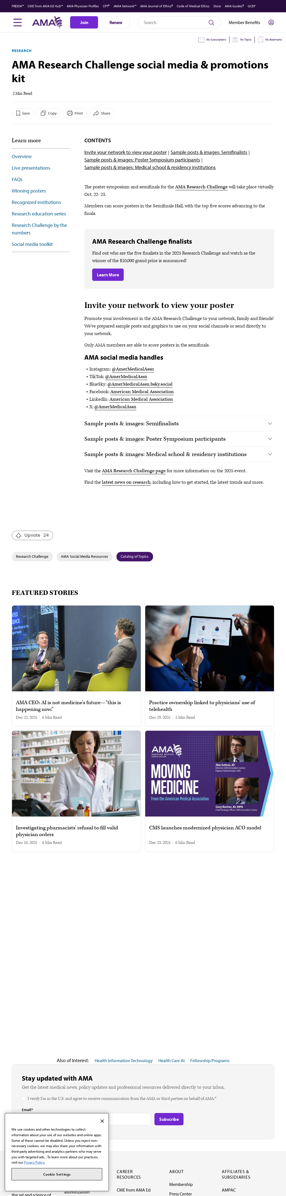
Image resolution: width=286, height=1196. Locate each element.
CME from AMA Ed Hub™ (45, 6)
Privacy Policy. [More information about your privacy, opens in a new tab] (34, 1162)
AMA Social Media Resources (84, 556)
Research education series (39, 213)
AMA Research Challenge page (134, 471)
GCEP (251, 6)
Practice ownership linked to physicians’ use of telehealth (202, 706)
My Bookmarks (273, 39)
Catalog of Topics (135, 556)
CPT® (106, 6)
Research (22, 50)
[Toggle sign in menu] (271, 22)
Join (84, 22)
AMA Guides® (234, 6)
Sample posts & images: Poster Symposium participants (142, 159)
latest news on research (126, 482)
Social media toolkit (32, 244)
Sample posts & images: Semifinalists (209, 152)
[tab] (179, 423)
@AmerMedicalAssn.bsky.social (140, 384)
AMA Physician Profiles (83, 6)
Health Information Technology (124, 1060)
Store (217, 6)
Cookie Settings (57, 1174)
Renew (115, 22)
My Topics (245, 39)
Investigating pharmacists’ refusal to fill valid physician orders (67, 831)
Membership (181, 1184)
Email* (27, 1109)
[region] (56, 1152)
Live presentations (31, 168)
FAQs (17, 179)
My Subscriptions (216, 39)
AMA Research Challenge (201, 187)
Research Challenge (32, 556)
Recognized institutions (36, 202)
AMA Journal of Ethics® (156, 6)
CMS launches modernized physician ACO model (205, 828)
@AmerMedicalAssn (133, 369)
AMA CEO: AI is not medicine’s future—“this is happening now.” (68, 706)
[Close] (102, 1121)
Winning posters (29, 191)
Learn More (108, 274)
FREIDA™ (18, 6)
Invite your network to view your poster (125, 152)
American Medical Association (142, 392)
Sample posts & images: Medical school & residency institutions (150, 167)
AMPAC (229, 1190)
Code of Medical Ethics (193, 6)
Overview (22, 156)
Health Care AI (171, 1060)
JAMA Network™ (124, 6)
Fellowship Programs (209, 1060)
